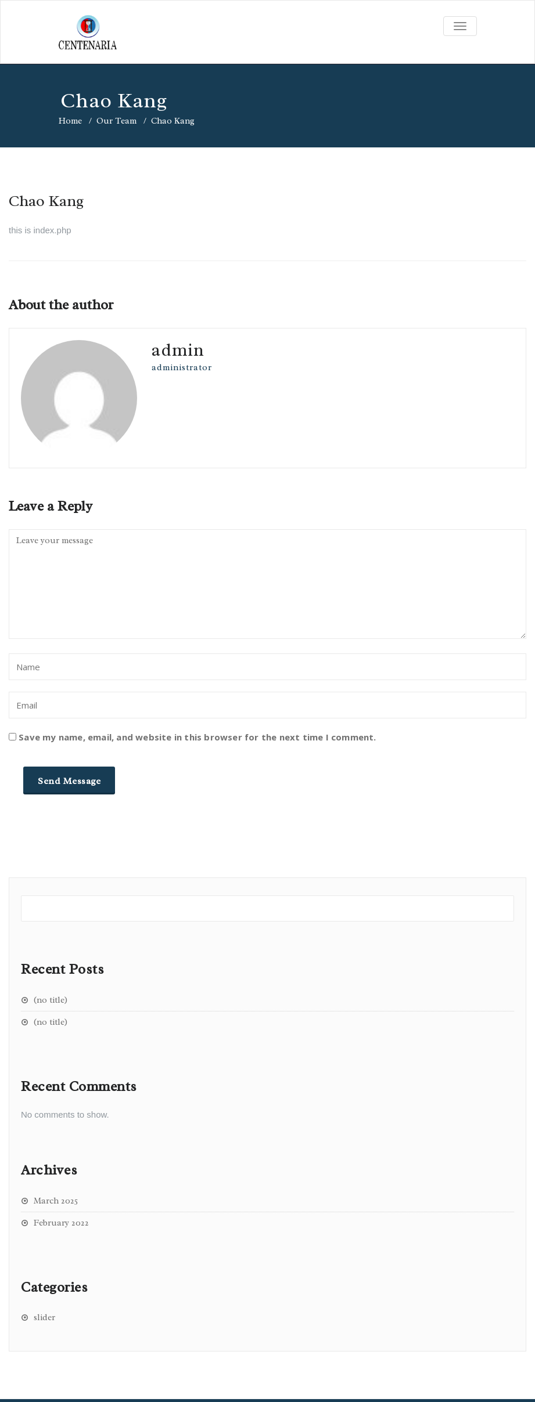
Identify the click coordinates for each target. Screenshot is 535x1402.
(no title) (50, 1000)
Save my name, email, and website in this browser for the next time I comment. (197, 737)
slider (44, 1317)
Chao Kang (46, 201)
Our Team (116, 121)
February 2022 (61, 1222)
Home (70, 121)
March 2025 (56, 1200)
